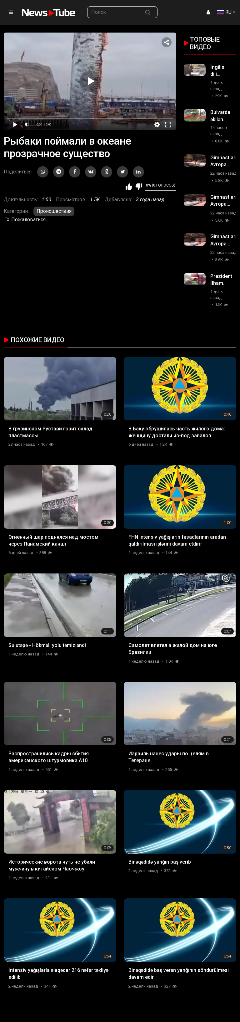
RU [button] (224, 12)
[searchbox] (113, 12)
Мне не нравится (138, 186)
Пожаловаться (25, 220)
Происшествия (54, 211)
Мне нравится (129, 186)
